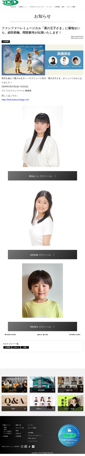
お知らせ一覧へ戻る (42, 334)
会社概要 (30, 432)
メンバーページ (32, 441)
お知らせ (18, 433)
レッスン (30, 425)
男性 (5, 427)
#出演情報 (6, 41)
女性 (5, 429)
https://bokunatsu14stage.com (15, 100)
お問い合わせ (32, 438)
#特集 (24, 347)
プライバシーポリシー (34, 435)
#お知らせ (16, 347)
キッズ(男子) (7, 431)
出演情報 (18, 436)
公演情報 (57, 6)
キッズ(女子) (7, 433)
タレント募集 (71, 6)
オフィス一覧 (20, 428)
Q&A (63, 6)
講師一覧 (18, 425)
